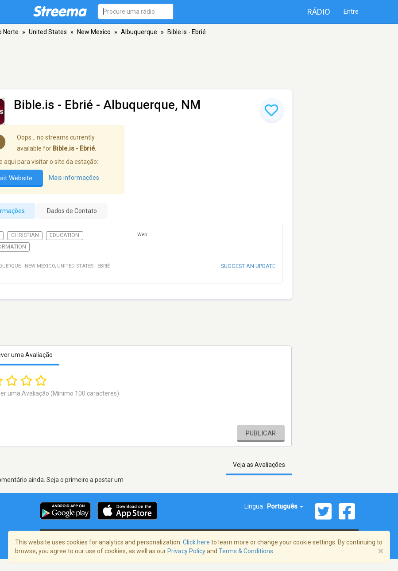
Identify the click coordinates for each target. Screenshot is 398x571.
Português (285, 506)
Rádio (318, 11)
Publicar (261, 433)
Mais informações (74, 177)
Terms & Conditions (246, 551)
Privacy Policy (186, 551)
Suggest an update (248, 266)
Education (64, 235)
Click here (196, 542)
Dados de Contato (72, 210)
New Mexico (94, 31)
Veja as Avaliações (259, 464)
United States (48, 31)
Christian (25, 235)
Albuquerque (139, 31)
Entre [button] (351, 11)
